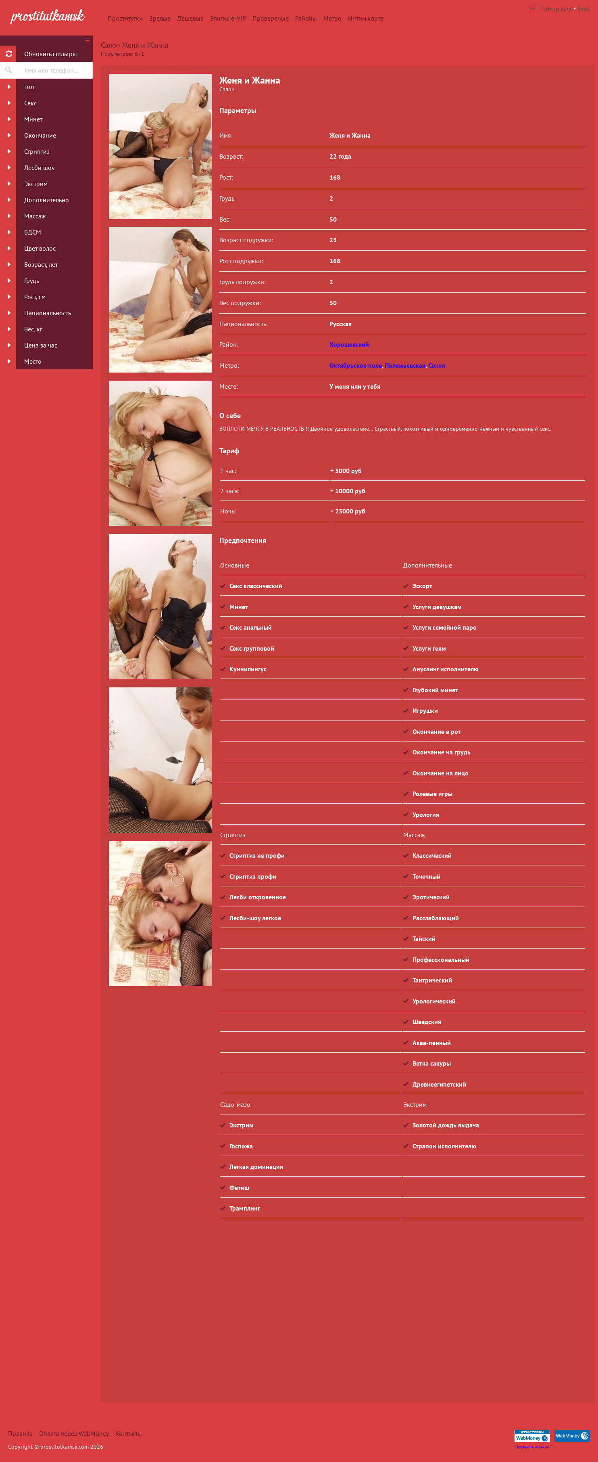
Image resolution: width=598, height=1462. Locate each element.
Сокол (436, 365)
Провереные (270, 18)
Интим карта (365, 18)
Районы (306, 18)
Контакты (128, 1433)
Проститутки (125, 18)
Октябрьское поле (355, 365)
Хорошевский (349, 344)
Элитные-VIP (228, 18)
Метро (332, 18)
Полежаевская (405, 365)
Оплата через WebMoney (74, 1433)
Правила (20, 1433)
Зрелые (160, 18)
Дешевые (190, 18)
